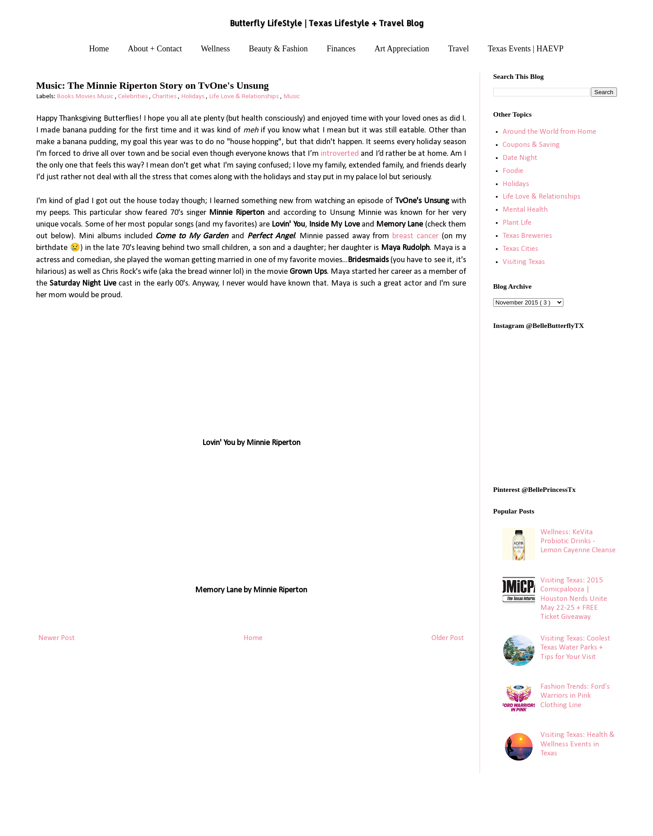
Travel (458, 48)
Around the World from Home (549, 132)
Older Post (447, 638)
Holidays (193, 96)
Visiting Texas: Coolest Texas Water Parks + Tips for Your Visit (575, 648)
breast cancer (415, 236)
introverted (340, 154)
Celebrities (133, 96)
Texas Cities (520, 249)
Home (99, 48)
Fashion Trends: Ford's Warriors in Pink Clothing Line (575, 696)
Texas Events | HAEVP (525, 48)
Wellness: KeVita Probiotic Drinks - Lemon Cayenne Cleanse (578, 541)
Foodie (513, 171)
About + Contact (155, 48)
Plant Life (517, 223)
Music (291, 96)
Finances (341, 48)
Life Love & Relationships (244, 96)
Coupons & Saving (531, 145)
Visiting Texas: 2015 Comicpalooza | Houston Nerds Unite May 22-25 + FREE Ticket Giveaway (573, 599)
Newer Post (56, 638)
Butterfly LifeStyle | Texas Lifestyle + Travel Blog (327, 23)
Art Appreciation (402, 48)
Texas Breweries (527, 236)
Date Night (520, 158)
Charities (165, 96)
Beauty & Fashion (278, 48)
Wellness (215, 48)
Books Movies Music (86, 96)
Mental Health (525, 210)
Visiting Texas (524, 262)
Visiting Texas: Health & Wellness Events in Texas (577, 744)
